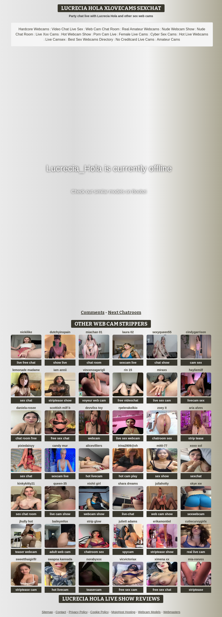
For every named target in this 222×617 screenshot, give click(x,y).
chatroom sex (162, 438)
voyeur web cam (94, 400)
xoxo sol (196, 445)
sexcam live (128, 362)
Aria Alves (196, 408)
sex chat (26, 400)
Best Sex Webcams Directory (90, 39)
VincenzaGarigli (94, 370)
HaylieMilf (196, 370)
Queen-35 (60, 483)
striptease (196, 589)
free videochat (128, 400)
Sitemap (47, 612)
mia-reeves (196, 559)
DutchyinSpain (60, 332)
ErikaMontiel (162, 521)
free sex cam (128, 589)
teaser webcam (26, 552)
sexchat (196, 476)
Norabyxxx (94, 559)
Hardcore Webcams (34, 29)
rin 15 (128, 370)
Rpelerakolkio (128, 408)
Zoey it (162, 408)
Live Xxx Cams (47, 34)
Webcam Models (149, 612)
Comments (92, 312)
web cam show (162, 514)
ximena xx (162, 559)
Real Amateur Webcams (140, 29)
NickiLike (26, 332)
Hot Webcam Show (76, 34)
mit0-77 (162, 445)
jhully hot (26, 521)
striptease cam (26, 589)
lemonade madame (26, 370)
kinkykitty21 (26, 483)
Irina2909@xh (128, 445)
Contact (61, 612)
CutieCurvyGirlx (196, 521)
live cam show (60, 514)
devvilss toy (94, 408)
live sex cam (162, 400)
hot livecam (94, 476)
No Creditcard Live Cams (135, 39)
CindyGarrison (196, 332)
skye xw (196, 483)
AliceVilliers (94, 445)
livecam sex (195, 400)
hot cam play (128, 476)
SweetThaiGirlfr (26, 559)
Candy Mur (60, 445)
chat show (162, 362)
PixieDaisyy (26, 445)
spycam (128, 552)
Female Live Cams (133, 34)
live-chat (128, 514)
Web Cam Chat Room (102, 29)
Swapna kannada (60, 559)
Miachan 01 (94, 332)
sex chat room (26, 514)
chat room (94, 362)
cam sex (196, 362)
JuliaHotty (162, 483)
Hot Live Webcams (193, 34)
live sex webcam (128, 438)
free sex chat (60, 438)
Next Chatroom (124, 312)
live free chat (26, 362)
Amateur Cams (168, 39)
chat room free (26, 438)
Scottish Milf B (60, 408)
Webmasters (171, 612)
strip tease (196, 438)
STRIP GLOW (94, 521)
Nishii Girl (94, 483)
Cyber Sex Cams (163, 34)
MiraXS (162, 370)
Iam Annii (60, 370)
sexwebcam (195, 514)
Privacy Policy (78, 612)
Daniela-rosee (26, 408)
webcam (94, 438)
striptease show (60, 400)
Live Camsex (55, 39)
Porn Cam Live (104, 34)
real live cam (196, 552)
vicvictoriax (128, 559)
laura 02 (128, 332)
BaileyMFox (60, 521)
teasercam (94, 589)
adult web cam (60, 552)
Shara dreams (128, 483)
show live (60, 362)
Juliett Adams (128, 521)
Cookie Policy (99, 612)
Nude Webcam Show (178, 29)
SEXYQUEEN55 (161, 332)
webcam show (94, 514)
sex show (162, 476)
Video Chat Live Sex (67, 29)
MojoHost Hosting (123, 612)
